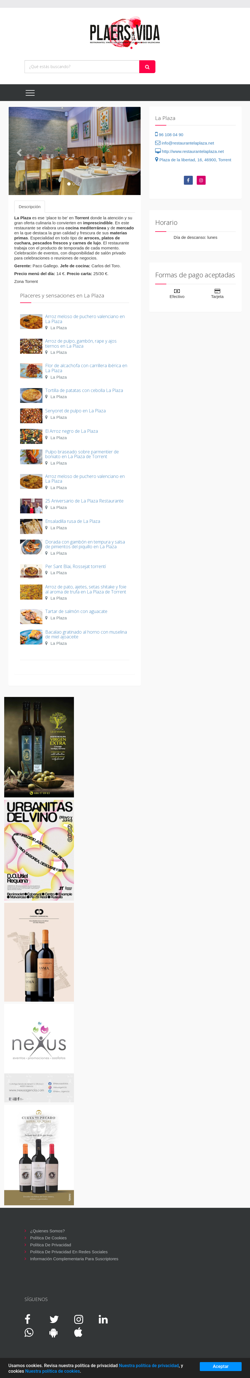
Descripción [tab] (29, 206)
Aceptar (221, 1366)
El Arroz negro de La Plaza (71, 431)
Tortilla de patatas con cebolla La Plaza (84, 390)
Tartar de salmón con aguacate (76, 611)
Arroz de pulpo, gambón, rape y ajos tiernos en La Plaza (81, 343)
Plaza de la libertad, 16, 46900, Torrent (193, 159)
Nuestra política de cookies (52, 1371)
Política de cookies (48, 1237)
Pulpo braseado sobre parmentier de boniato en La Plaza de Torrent (82, 454)
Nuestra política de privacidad (149, 1365)
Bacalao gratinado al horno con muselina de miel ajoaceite (86, 634)
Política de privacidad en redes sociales (69, 1251)
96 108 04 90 (169, 134)
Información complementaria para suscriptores (74, 1258)
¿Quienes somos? (47, 1230)
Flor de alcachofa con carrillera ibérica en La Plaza (86, 368)
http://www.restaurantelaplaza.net (189, 151)
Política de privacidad (50, 1244)
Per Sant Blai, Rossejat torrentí (75, 566)
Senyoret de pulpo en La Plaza (75, 411)
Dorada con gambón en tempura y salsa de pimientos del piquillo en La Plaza (85, 544)
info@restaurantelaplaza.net (184, 143)
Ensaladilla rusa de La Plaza (72, 521)
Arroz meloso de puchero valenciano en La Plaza (85, 318)
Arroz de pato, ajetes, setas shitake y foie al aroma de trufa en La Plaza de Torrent (85, 589)
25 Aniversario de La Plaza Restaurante (84, 501)
